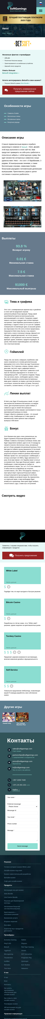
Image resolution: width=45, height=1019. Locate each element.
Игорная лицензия (10, 921)
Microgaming (8, 954)
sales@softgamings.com (22, 749)
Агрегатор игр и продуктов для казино (13, 930)
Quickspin (24, 961)
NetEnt (23, 940)
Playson (24, 943)
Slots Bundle (8, 894)
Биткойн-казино (9, 878)
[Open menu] (40, 10)
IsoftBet (6, 961)
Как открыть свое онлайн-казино (10, 999)
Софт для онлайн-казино (13, 881)
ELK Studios (25, 965)
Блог (5, 981)
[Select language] (40, 3)
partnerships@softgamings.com (25, 755)
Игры (4, 33)
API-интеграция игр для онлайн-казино (12, 1008)
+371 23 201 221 (19, 785)
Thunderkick (8, 958)
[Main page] (18, 7)
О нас (6, 977)
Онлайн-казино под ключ (13, 870)
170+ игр (7, 58)
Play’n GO (7, 943)
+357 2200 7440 (19, 780)
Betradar (7, 965)
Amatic (23, 950)
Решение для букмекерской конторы (14, 902)
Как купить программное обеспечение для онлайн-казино (10, 991)
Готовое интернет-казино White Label (17, 867)
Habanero (24, 968)
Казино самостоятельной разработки (17, 874)
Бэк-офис (7, 925)
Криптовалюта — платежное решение (11, 913)
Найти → (16, 790)
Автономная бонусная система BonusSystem (12, 908)
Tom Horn (7, 968)
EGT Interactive (26, 954)
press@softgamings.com (22, 761)
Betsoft (9, 33)
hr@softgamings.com (21, 767)
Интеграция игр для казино (14, 890)
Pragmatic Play (26, 958)
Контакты (7, 984)
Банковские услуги (11, 918)
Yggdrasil (7, 950)
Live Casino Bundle (10, 897)
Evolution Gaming (10, 940)
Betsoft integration (10, 73)
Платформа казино (11, 1004)
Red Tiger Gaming (27, 947)
